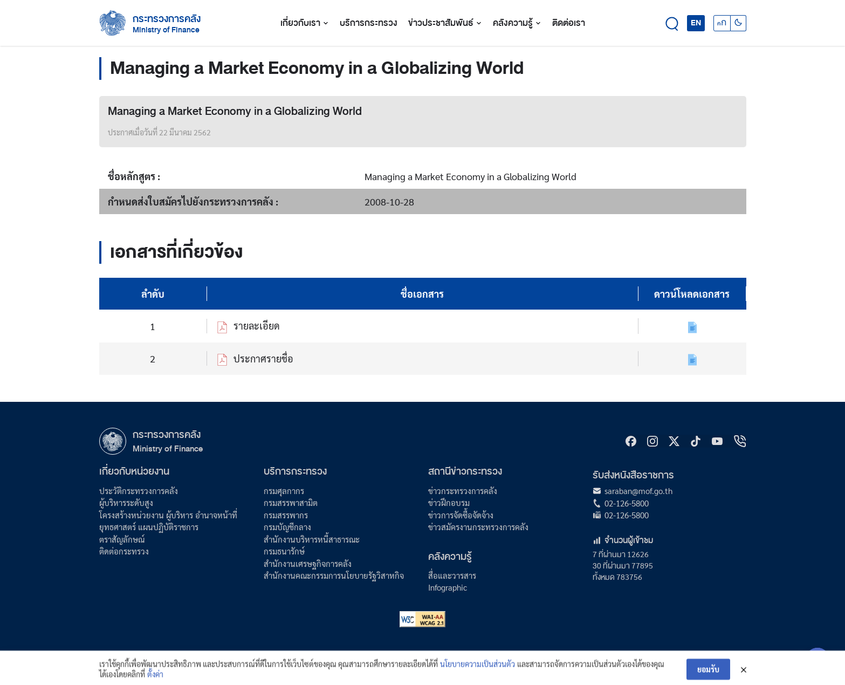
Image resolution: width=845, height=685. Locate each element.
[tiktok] (695, 441)
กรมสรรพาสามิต (291, 502)
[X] (674, 441)
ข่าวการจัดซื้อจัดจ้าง (460, 515)
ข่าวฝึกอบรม (449, 502)
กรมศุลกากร (284, 490)
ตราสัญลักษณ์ (122, 539)
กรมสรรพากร (286, 515)
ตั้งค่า (155, 678)
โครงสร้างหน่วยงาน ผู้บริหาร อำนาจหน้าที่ (168, 515)
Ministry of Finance (168, 448)
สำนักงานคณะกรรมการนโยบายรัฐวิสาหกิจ (334, 575)
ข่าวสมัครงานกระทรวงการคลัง (478, 527)
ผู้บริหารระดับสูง (126, 502)
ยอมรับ (708, 674)
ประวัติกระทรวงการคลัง (138, 490)
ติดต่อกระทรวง (124, 551)
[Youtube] (717, 441)
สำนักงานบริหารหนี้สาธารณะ (312, 539)
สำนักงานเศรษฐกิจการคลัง (308, 563)
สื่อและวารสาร (452, 575)
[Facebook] (631, 441)
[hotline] (739, 441)
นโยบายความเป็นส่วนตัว (477, 668)
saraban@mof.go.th (638, 490)
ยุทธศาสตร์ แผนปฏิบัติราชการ (148, 527)
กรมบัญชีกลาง (287, 527)
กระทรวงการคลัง (167, 19)
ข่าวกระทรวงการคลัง (462, 490)
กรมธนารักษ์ (284, 551)
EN (696, 22)
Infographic (447, 587)
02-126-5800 (626, 503)
